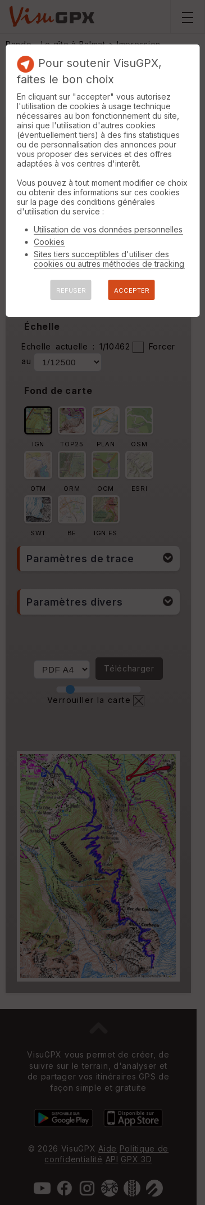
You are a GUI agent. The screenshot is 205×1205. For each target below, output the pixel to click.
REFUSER (71, 290)
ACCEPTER (131, 290)
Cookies (49, 242)
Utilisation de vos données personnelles (108, 229)
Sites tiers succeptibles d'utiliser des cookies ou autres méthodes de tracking (109, 258)
